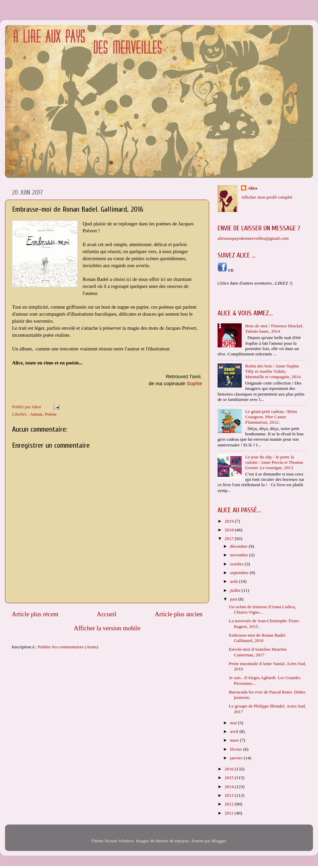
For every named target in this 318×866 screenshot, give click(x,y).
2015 (230, 777)
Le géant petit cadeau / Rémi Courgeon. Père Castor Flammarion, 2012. (271, 417)
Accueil (106, 614)
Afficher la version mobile (107, 628)
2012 (230, 803)
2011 (230, 813)
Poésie (51, 414)
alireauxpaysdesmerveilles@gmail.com (253, 238)
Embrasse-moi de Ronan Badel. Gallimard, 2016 (257, 638)
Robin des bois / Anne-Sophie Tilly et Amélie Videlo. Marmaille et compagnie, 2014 (273, 371)
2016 (230, 768)
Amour (36, 414)
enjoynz (182, 840)
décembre (239, 546)
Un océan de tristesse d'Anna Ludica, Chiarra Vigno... (262, 609)
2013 (230, 795)
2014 (230, 786)
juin (234, 599)
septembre (240, 572)
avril (234, 731)
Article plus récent (35, 614)
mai (234, 722)
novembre (239, 554)
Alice (252, 188)
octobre (237, 563)
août (234, 581)
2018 (230, 529)
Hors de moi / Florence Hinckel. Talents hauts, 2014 (274, 328)
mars (235, 740)
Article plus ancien (179, 614)
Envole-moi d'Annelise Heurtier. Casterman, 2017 (258, 652)
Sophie (194, 383)
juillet (236, 590)
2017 (230, 538)
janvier (237, 757)
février (236, 749)
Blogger (219, 840)
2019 (230, 521)
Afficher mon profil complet (266, 197)
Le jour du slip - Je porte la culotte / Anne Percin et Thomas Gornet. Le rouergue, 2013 (274, 462)
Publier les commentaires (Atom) (68, 646)
